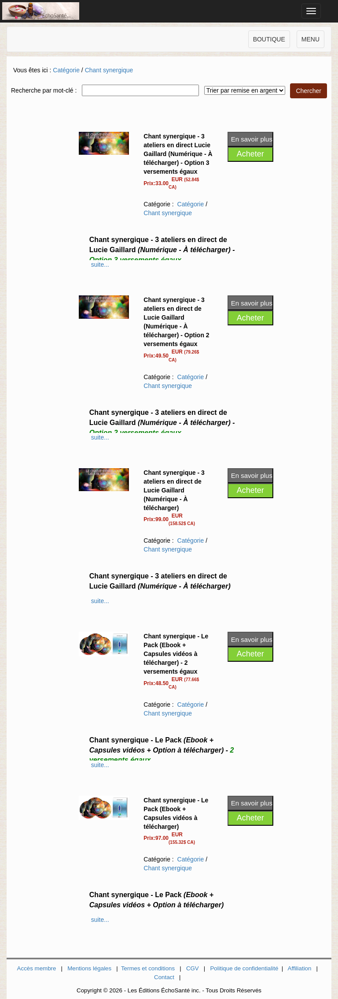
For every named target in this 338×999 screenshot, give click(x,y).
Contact (164, 977)
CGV (192, 968)
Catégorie (66, 70)
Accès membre (36, 968)
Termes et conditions (148, 968)
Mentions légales (89, 968)
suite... (100, 264)
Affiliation (300, 968)
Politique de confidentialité (244, 968)
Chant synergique (109, 70)
